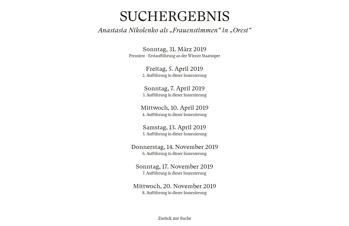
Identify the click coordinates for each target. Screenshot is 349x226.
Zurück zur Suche (174, 218)
